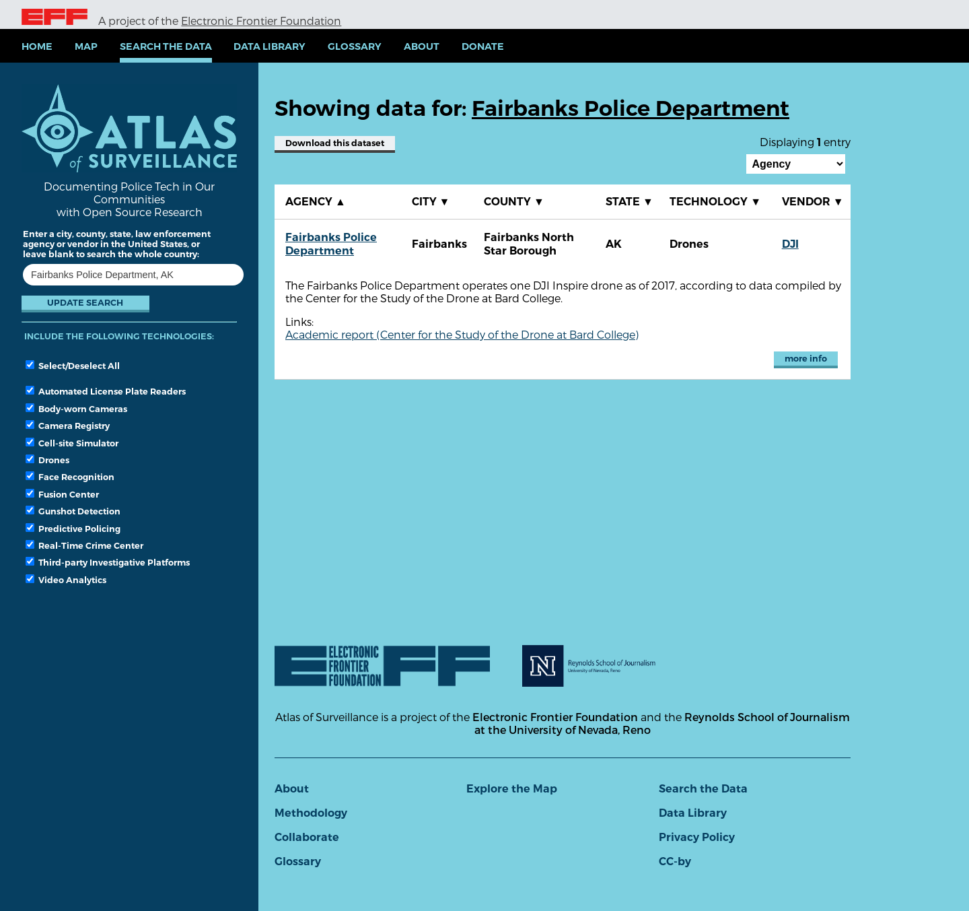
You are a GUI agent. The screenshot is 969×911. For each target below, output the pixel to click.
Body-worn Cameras (76, 408)
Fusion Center (62, 494)
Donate (483, 46)
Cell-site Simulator (72, 443)
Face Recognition (70, 476)
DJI (790, 244)
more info (806, 358)
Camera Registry (68, 425)
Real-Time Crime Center (84, 545)
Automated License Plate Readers (106, 391)
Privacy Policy (697, 837)
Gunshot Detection (73, 511)
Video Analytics (66, 579)
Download (334, 143)
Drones (47, 459)
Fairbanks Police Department (331, 244)
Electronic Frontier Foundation (261, 20)
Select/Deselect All (73, 365)
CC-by (675, 861)
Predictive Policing (73, 528)
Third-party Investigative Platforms (108, 562)
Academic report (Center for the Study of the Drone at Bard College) (462, 334)
